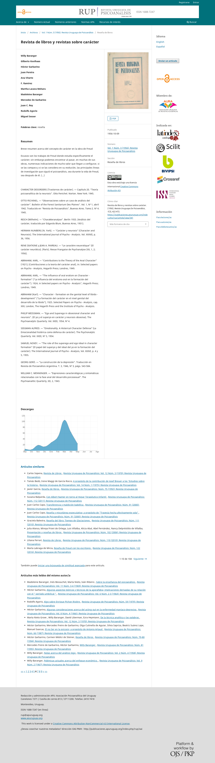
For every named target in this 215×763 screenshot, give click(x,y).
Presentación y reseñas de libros (44, 532)
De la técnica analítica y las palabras (119, 617)
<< (22, 671)
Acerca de (21, 21)
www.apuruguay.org (32, 718)
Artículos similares (32, 466)
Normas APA (87, 21)
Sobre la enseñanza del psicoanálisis (116, 581)
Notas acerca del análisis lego (60, 652)
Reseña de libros (51, 488)
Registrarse (184, 2)
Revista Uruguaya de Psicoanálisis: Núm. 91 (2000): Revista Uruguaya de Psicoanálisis (72, 516)
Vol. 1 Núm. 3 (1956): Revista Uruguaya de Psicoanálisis (67, 32)
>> (46, 671)
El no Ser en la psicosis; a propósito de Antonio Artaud (74, 629)
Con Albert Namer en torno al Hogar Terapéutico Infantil (76, 496)
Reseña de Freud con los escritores (72, 548)
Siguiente (139, 558)
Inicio (23, 32)
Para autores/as (163, 222)
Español (160, 46)
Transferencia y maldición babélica (65, 504)
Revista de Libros (53, 473)
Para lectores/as (163, 217)
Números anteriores (65, 21)
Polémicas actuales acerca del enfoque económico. (71, 660)
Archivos (34, 32)
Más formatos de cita (119, 224)
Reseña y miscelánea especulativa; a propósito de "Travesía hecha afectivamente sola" (92, 512)
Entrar (196, 2)
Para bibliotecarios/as (166, 226)
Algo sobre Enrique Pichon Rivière (62, 601)
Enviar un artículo (168, 60)
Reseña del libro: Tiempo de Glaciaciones (68, 520)
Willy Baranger (88, 645)
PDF (114, 118)
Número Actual (42, 21)
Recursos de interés (109, 21)
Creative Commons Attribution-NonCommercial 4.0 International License (91, 723)
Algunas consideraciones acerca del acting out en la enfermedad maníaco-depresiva (92, 609)
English (160, 41)
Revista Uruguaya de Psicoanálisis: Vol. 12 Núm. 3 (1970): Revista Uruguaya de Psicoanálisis (75, 621)
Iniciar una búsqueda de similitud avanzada (61, 565)
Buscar (192, 21)
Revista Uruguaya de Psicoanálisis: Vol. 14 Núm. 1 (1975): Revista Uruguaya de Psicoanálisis (88, 485)
